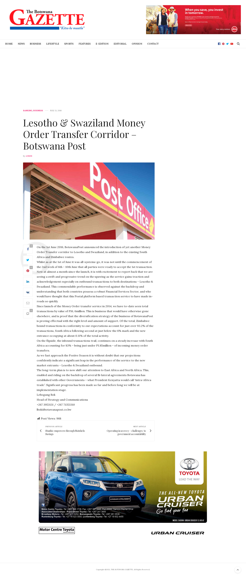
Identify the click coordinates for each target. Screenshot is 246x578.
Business (35, 43)
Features (85, 43)
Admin (29, 156)
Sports (68, 43)
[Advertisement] (123, 74)
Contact (153, 43)
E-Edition (102, 43)
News (21, 43)
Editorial (120, 43)
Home (9, 43)
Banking (27, 111)
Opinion (137, 43)
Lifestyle (52, 43)
